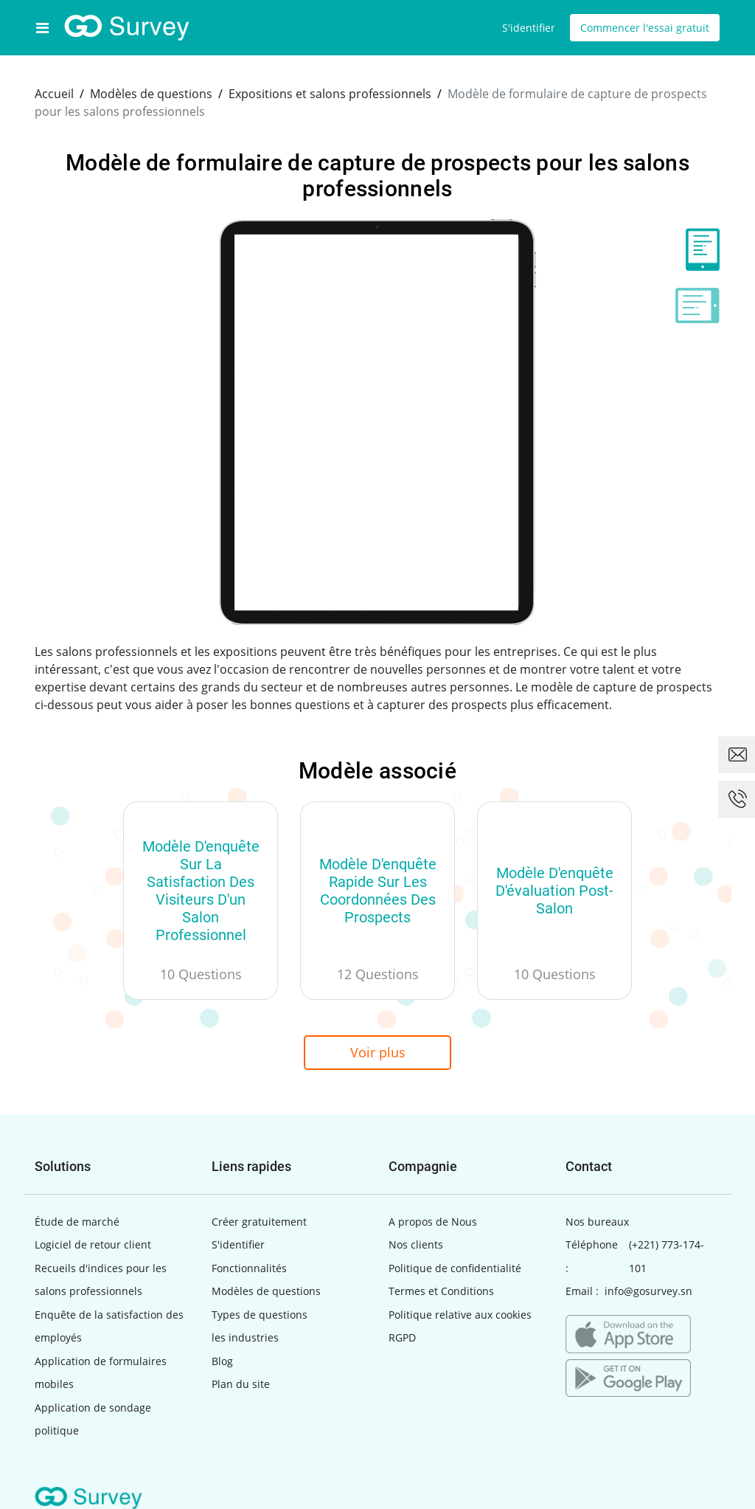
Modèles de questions (266, 1291)
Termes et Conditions (441, 1291)
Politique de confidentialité (455, 1268)
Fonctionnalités (249, 1268)
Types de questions (259, 1315)
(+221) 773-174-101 (666, 1256)
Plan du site (241, 1384)
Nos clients (416, 1244)
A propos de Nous (433, 1222)
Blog (222, 1361)
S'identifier (528, 28)
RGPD (402, 1337)
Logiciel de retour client (93, 1244)
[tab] (697, 249)
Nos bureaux (597, 1222)
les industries (245, 1337)
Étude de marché (77, 1222)
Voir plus (378, 1052)
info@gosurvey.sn (648, 1291)
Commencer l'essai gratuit (644, 28)
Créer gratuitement (259, 1222)
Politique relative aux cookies (460, 1315)
